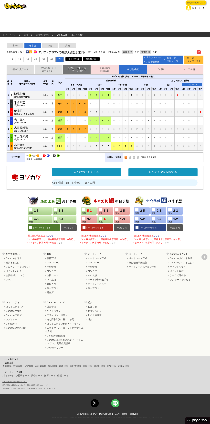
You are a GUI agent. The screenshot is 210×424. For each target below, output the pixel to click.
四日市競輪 (75, 366)
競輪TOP (51, 258)
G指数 (161, 69)
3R (27, 59)
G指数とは (91, 59)
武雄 (67, 45)
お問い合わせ (95, 311)
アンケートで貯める (180, 279)
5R (43, 59)
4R (35, 59)
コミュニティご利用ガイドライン (64, 323)
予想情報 (51, 267)
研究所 (50, 292)
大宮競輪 (28, 366)
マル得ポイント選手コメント (49, 69)
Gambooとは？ (13, 258)
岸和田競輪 (99, 366)
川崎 (15, 45)
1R (11, 59)
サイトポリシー (55, 311)
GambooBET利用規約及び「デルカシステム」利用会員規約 (64, 342)
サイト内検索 (95, 315)
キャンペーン (54, 262)
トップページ (9, 34)
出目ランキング (154, 57)
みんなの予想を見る (86, 172)
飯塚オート (50, 375)
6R (51, 59)
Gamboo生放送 (13, 311)
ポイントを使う (178, 267)
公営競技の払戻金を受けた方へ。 (14, 382)
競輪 (26, 34)
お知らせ (92, 306)
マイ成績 (51, 279)
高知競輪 (111, 366)
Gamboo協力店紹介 (16, 328)
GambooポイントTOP (181, 258)
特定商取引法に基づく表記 (60, 319)
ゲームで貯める (178, 275)
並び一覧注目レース (172, 59)
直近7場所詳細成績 (105, 69)
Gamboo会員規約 (56, 335)
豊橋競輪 (63, 366)
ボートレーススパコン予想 (142, 267)
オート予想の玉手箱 (98, 279)
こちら (50, 235)
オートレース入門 (97, 284)
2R (19, 59)
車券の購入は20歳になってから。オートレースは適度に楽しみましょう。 (29, 388)
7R (60, 59)
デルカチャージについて (18, 267)
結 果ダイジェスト (194, 59)
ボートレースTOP (138, 258)
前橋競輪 (17, 366)
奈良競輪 (87, 366)
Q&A (8, 279)
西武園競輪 (40, 366)
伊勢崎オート (22, 375)
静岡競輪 (52, 366)
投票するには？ (14, 262)
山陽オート (63, 375)
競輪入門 (51, 284)
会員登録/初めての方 (196, 2)
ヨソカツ (51, 271)
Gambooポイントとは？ (182, 262)
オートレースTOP (97, 258)
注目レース (52, 275)
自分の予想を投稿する (163, 172)
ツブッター (11, 319)
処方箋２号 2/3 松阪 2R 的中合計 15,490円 (72, 182)
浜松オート (36, 375)
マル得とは (73, 59)
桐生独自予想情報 (138, 262)
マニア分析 (189, 69)
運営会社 (51, 306)
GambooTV (12, 323)
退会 (90, 319)
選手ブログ (52, 288)
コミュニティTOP (15, 306)
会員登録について (15, 275)
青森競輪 (7, 366)
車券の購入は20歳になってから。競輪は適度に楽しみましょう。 (26, 385)
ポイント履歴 (177, 271)
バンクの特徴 (153, 62)
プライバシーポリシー (58, 315)
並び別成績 (133, 69)
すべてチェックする (41, 228)
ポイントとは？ (14, 271)
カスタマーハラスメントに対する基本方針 (64, 330)
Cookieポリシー (55, 347)
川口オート (8, 375)
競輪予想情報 (42, 34)
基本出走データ (20, 69)
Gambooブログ (13, 315)
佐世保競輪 (123, 366)
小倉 (50, 45)
